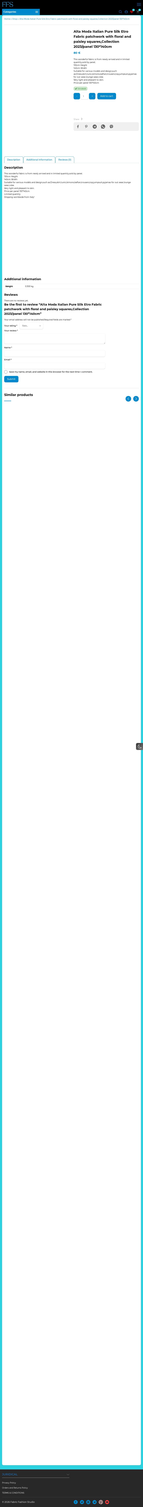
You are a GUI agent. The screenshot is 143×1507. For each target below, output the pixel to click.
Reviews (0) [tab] (64, 159)
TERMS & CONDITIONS (13, 1493)
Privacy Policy (9, 1482)
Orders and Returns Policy (15, 1488)
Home (7, 19)
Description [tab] (13, 159)
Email (8, 359)
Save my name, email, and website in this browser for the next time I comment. (50, 371)
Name (8, 347)
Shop (14, 19)
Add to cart (106, 96)
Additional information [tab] (39, 159)
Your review (11, 330)
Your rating (10, 325)
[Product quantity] (84, 96)
